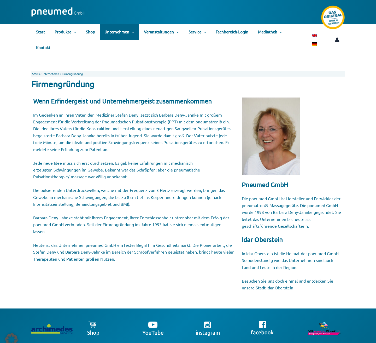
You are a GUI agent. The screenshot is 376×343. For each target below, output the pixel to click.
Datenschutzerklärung (300, 338)
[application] (71, 32)
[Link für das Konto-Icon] (328, 32)
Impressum (277, 338)
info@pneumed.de (256, 338)
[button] (11, 331)
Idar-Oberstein (280, 272)
